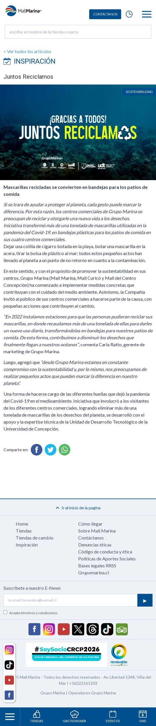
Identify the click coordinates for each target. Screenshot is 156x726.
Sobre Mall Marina (97, 530)
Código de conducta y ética (105, 551)
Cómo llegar (90, 523)
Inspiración (27, 544)
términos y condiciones (39, 613)
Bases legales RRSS (97, 565)
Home (22, 523)
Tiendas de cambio (34, 537)
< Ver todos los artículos (27, 51)
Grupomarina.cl (93, 572)
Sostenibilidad (139, 91)
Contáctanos (91, 537)
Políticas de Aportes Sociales (107, 558)
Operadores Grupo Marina (92, 692)
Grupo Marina (52, 692)
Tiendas (24, 530)
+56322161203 (83, 683)
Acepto (33, 613)
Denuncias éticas (95, 544)
